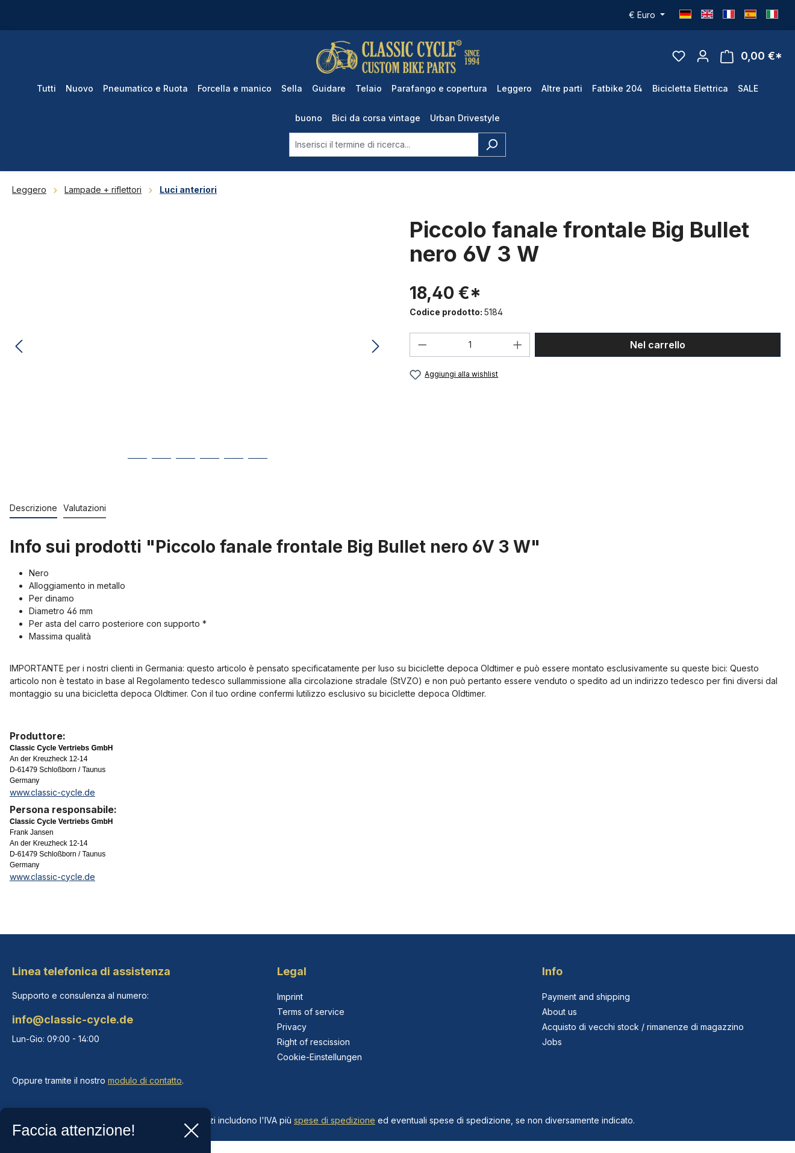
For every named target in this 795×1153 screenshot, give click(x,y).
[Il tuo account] (703, 58)
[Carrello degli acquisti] (751, 58)
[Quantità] (470, 348)
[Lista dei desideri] (679, 58)
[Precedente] (19, 350)
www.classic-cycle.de (52, 795)
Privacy (292, 1027)
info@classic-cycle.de (72, 1019)
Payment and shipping (586, 996)
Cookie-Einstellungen (319, 1057)
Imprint (290, 996)
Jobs (552, 1042)
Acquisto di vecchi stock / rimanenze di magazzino (643, 1027)
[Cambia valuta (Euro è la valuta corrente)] (647, 15)
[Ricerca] (492, 148)
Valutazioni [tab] (84, 511)
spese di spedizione (334, 1120)
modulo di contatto (145, 1080)
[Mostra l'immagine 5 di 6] (233, 470)
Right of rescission (313, 1042)
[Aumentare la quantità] (518, 348)
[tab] (33, 511)
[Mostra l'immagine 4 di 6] (209, 470)
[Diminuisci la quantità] (422, 348)
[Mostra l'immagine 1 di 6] (137, 470)
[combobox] (383, 148)
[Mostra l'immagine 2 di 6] (161, 470)
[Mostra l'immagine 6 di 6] (257, 470)
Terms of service (310, 1012)
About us (559, 1012)
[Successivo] (376, 350)
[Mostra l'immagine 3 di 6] (185, 470)
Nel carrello (657, 348)
